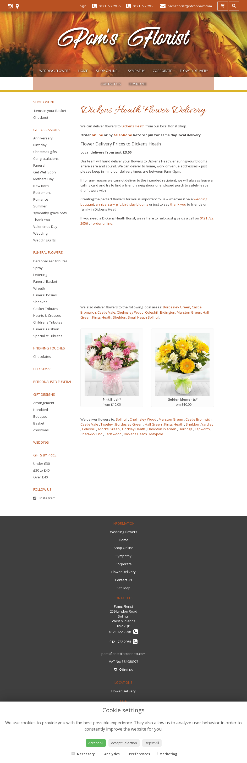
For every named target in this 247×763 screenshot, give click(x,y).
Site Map (123, 587)
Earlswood (113, 434)
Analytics (109, 754)
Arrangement (43, 402)
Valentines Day (45, 226)
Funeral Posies (45, 295)
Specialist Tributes (47, 336)
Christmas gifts (45, 151)
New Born (41, 185)
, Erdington (166, 312)
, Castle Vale (105, 312)
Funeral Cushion (46, 329)
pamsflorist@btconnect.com (123, 653)
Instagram (44, 498)
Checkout (40, 117)
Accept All (95, 743)
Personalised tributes (50, 261)
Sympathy (136, 70)
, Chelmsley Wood (129, 312)
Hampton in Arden (161, 429)
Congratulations (46, 158)
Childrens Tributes (47, 322)
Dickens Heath (133, 126)
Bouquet (40, 416)
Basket (38, 423)
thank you (178, 204)
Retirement (42, 192)
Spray (38, 267)
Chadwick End (91, 434)
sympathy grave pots (50, 213)
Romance (40, 199)
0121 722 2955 (123, 641)
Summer (40, 206)
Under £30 (41, 463)
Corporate (162, 70)
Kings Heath (173, 424)
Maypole (156, 434)
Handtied (40, 409)
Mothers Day (43, 179)
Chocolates (42, 356)
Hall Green (153, 424)
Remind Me (137, 83)
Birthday (40, 145)
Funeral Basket (45, 281)
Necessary (83, 754)
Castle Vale (89, 424)
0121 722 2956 (123, 631)
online (97, 135)
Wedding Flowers (54, 70)
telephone (122, 135)
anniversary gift (108, 204)
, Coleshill (151, 312)
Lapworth (202, 429)
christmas (41, 430)
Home (83, 70)
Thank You (41, 219)
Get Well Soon (44, 172)
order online (102, 223)
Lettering (40, 274)
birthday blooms (135, 204)
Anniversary (43, 138)
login (82, 6)
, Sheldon (118, 317)
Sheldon (192, 424)
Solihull (153, 317)
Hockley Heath (133, 429)
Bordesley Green (176, 307)
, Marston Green (188, 312)
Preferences (137, 754)
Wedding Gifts (44, 240)
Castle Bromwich (198, 419)
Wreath (39, 288)
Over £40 (40, 477)
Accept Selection (124, 743)
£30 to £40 (41, 470)
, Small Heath (136, 317)
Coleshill (88, 429)
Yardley (207, 424)
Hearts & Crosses (47, 315)
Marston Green (171, 419)
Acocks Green (109, 429)
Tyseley (107, 424)
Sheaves (40, 301)
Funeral (39, 165)
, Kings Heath (101, 317)
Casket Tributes (45, 308)
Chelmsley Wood (143, 419)
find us (126, 669)
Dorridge (186, 429)
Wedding (40, 233)
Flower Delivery (194, 70)
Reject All (152, 743)
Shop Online (108, 70)
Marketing (165, 754)
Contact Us (111, 83)
